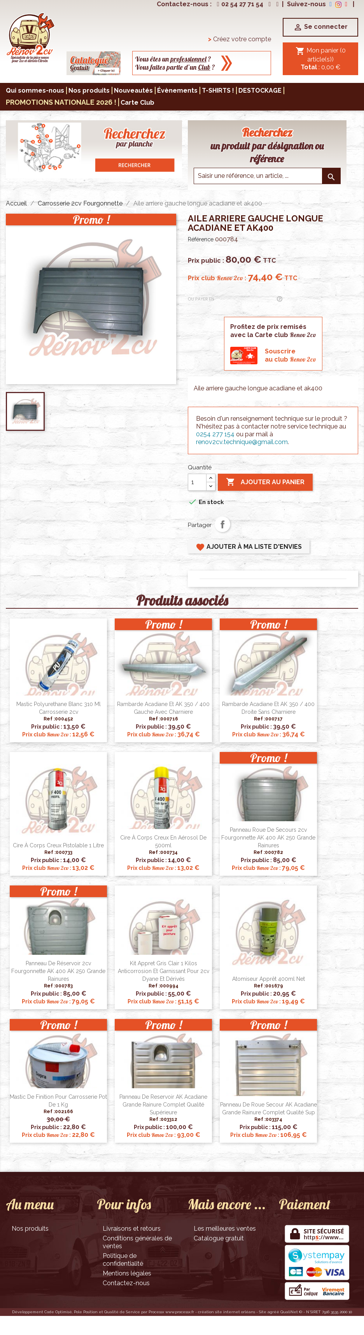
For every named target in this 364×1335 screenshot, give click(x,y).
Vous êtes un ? (173, 58)
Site (262, 1312)
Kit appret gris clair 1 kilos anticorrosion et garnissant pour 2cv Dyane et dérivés (163, 971)
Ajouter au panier (265, 482)
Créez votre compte (239, 39)
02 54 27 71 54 (239, 4)
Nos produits (30, 1228)
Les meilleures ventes (225, 1228)
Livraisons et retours (132, 1228)
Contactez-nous (126, 1283)
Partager (222, 524)
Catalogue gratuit (219, 1238)
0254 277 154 (215, 434)
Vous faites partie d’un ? (175, 67)
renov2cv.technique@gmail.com (242, 442)
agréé (273, 1312)
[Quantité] (197, 482)
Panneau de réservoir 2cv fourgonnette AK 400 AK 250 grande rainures (58, 971)
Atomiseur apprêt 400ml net (268, 979)
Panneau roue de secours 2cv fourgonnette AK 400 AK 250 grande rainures (268, 837)
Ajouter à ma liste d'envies (249, 547)
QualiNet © (291, 1312)
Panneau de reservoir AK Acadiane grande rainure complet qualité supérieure (163, 1104)
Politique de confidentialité (123, 1259)
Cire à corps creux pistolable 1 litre (58, 845)
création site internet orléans (226, 1312)
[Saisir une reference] (267, 176)
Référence (201, 239)
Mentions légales (127, 1273)
